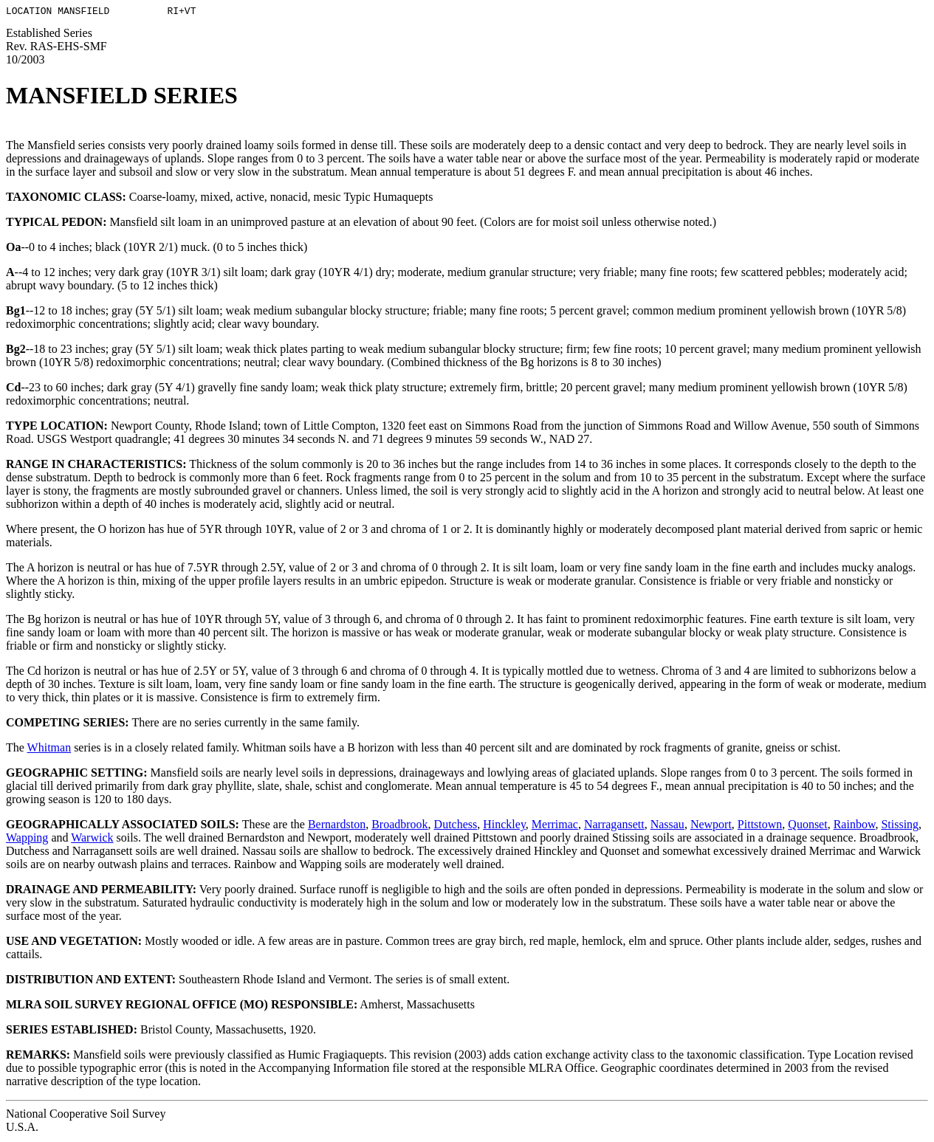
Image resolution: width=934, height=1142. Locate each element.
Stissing (899, 826)
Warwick (92, 839)
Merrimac (555, 826)
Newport (711, 826)
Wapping (27, 839)
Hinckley (504, 826)
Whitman (49, 749)
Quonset (807, 826)
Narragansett (614, 826)
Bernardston (336, 826)
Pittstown (760, 826)
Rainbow (855, 826)
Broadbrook (399, 826)
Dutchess (456, 826)
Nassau (667, 826)
